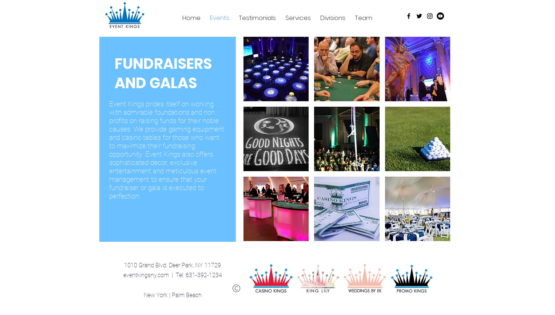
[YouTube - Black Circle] (440, 16)
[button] (276, 69)
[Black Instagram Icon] (429, 16)
